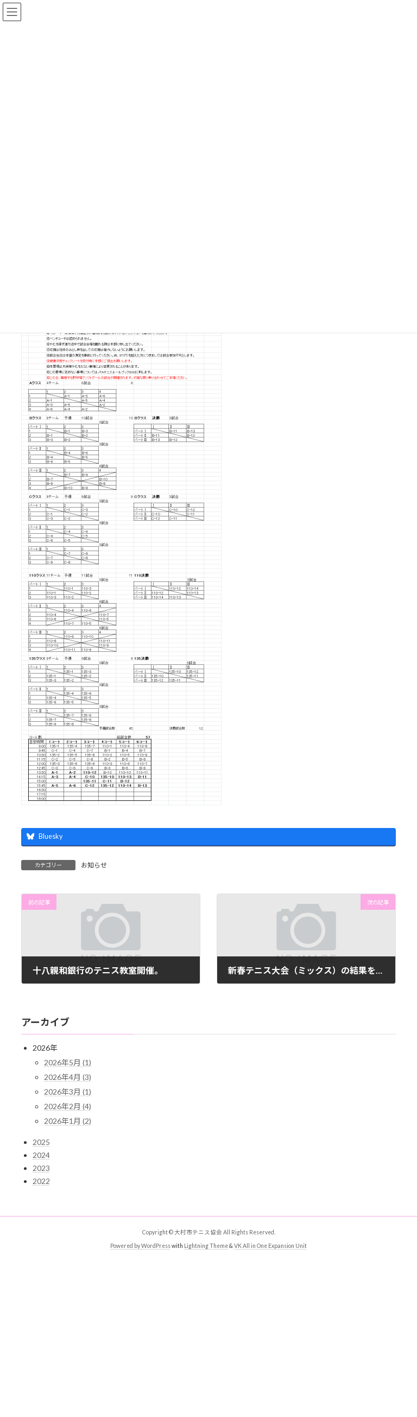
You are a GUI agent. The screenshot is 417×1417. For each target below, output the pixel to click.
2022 (41, 1181)
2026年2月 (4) (67, 1106)
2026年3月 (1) (67, 1091)
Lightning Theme (206, 1246)
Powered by (125, 1246)
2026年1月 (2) (67, 1120)
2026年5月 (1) (67, 1062)
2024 (41, 1155)
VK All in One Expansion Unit (270, 1246)
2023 (41, 1168)
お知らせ (94, 865)
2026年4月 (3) (67, 1077)
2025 (41, 1142)
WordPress (155, 1246)
